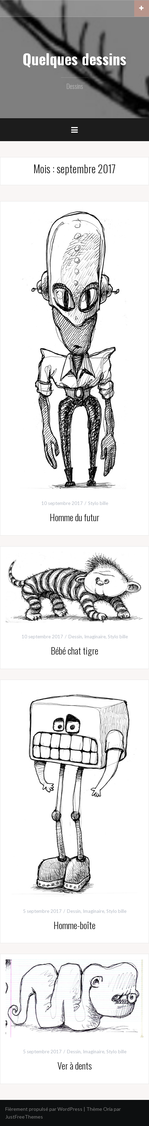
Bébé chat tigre (74, 650)
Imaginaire (95, 636)
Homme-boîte (74, 925)
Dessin (75, 636)
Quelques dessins (74, 59)
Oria (108, 1109)
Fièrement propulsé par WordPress (43, 1109)
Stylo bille (98, 503)
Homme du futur (74, 517)
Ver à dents (74, 1065)
